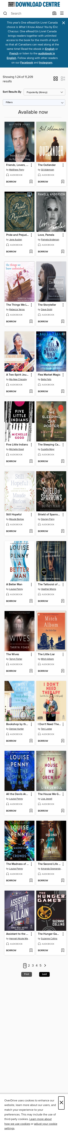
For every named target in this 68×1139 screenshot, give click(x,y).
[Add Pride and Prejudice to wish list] (31, 251)
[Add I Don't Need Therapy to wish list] (62, 741)
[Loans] (54, 14)
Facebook (26, 63)
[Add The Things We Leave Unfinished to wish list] (31, 321)
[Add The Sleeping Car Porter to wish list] (62, 461)
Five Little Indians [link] (17, 444)
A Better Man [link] (14, 584)
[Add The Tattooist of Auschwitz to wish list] (62, 601)
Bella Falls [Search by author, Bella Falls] (46, 379)
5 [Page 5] (41, 966)
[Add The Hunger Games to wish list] (62, 950)
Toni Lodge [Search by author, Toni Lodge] (46, 728)
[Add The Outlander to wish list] (62, 182)
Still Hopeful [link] (14, 514)
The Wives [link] (12, 654)
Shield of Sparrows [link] (49, 514)
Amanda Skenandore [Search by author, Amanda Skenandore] (51, 868)
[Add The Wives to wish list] (31, 671)
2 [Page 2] (29, 966)
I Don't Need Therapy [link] (49, 724)
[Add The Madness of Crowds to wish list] (31, 880)
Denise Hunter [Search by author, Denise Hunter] (16, 728)
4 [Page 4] (37, 966)
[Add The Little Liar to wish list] (62, 671)
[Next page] (45, 966)
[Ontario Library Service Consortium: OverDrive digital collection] (34, 4)
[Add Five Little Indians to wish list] (31, 461)
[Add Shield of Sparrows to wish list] (62, 531)
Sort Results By (12, 92)
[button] (55, 80)
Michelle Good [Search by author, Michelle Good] (16, 449)
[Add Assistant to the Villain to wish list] (31, 950)
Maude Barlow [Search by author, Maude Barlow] (16, 519)
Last (44, 974)
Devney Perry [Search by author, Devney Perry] (47, 519)
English (50, 49)
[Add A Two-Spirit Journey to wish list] (31, 391)
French (13, 53)
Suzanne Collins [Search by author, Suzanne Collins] (49, 938)
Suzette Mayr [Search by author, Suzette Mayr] (47, 449)
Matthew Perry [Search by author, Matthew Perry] (16, 169)
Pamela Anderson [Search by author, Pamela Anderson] (50, 239)
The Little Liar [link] (46, 654)
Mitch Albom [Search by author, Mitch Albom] (47, 659)
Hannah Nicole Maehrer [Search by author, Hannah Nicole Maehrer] (20, 938)
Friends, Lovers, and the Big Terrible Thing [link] (17, 165)
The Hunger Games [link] (49, 934)
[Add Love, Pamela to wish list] (62, 251)
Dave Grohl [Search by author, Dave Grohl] (46, 309)
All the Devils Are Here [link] (17, 794)
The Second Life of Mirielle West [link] (49, 864)
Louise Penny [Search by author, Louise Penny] (16, 589)
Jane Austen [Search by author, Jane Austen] (15, 239)
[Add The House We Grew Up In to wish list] (62, 811)
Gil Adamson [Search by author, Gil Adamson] (47, 169)
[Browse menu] (62, 13)
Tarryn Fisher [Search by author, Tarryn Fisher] (15, 659)
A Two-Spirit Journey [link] (17, 375)
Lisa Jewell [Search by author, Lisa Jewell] (46, 798)
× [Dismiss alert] (63, 23)
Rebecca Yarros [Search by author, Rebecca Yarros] (17, 309)
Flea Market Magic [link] (49, 375)
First (26, 974)
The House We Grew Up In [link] (49, 794)
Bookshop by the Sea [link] (17, 724)
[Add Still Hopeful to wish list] (31, 531)
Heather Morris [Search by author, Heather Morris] (48, 589)
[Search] (5, 13)
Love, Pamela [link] (46, 235)
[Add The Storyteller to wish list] (62, 321)
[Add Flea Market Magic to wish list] (62, 391)
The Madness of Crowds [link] (17, 864)
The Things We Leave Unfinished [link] (17, 305)
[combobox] (27, 13)
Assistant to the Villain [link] (17, 934)
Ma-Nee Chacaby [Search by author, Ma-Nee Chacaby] (18, 379)
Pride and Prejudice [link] (17, 235)
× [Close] (61, 1103)
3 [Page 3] (33, 966)
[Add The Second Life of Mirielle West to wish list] (62, 880)
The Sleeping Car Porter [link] (49, 444)
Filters (9, 102)
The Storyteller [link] (47, 305)
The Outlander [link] (47, 165)
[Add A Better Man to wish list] (31, 601)
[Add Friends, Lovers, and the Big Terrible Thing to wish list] (31, 182)
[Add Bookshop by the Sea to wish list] (31, 741)
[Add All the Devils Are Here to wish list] (31, 811)
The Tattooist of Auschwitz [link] (49, 584)
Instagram (45, 63)
